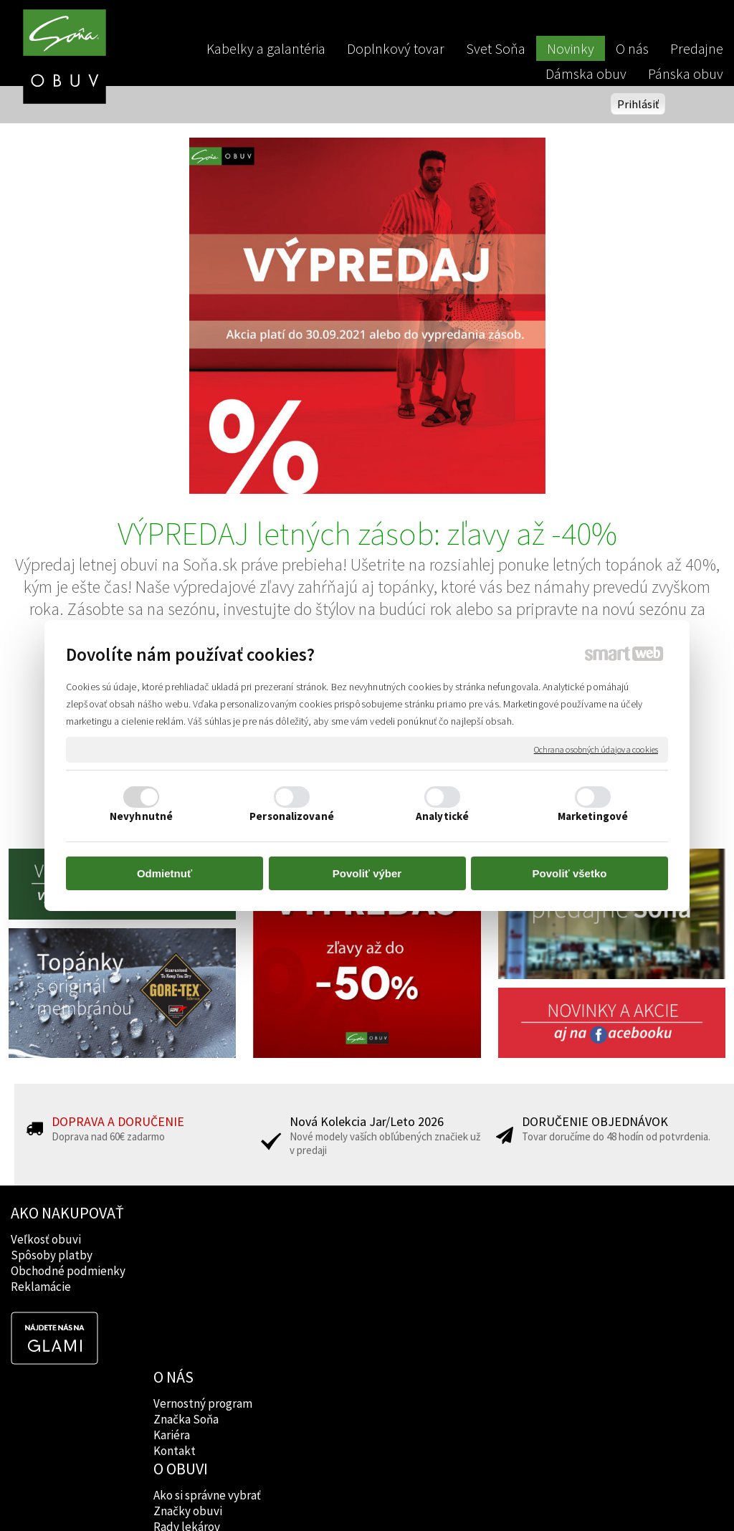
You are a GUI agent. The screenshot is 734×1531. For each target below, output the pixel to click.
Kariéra (173, 1271)
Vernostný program (204, 1239)
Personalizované (291, 816)
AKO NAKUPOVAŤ (67, 1213)
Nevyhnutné (141, 816)
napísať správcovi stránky (367, 1496)
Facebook (469, 1239)
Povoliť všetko (570, 873)
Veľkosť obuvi (46, 1239)
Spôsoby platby (51, 1255)
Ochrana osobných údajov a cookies (596, 749)
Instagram (470, 1255)
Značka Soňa (187, 1255)
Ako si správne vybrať (352, 1239)
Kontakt (176, 1286)
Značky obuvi (333, 1255)
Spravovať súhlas (612, 1496)
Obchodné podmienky (68, 1271)
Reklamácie (41, 1286)
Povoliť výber (367, 873)
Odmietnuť (164, 873)
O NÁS (175, 1213)
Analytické (442, 816)
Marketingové (593, 816)
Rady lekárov (332, 1271)
